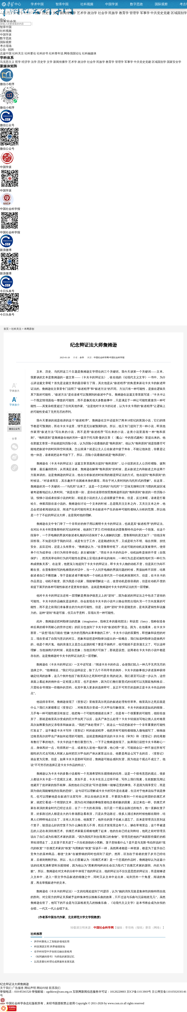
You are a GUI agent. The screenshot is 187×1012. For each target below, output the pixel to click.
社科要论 (30, 53)
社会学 (91, 61)
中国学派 (111, 4)
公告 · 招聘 (7, 49)
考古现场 (6, 45)
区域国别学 (159, 61)
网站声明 (30, 987)
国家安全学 (174, 61)
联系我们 (54, 987)
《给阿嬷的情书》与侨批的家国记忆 (54, 956)
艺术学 (72, 61)
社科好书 (42, 53)
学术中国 (37, 4)
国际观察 (161, 4)
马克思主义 (7, 61)
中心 (18, 4)
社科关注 (18, 53)
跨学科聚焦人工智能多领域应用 (51, 941)
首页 (6, 329)
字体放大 (14, 390)
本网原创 (29, 329)
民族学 (100, 61)
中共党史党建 (142, 61)
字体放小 (14, 404)
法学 (34, 61)
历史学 (41, 61)
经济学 (26, 61)
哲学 (18, 61)
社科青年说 (56, 53)
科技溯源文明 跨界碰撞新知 (49, 946)
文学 (50, 61)
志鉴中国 (6, 53)
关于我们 (6, 987)
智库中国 (62, 4)
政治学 (82, 61)
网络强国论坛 (72, 53)
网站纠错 (42, 987)
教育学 (110, 61)
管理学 (119, 61)
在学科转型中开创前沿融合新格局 (53, 951)
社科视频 (86, 4)
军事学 (128, 61)
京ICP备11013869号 (139, 991)
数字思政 (136, 4)
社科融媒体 (89, 53)
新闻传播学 (60, 61)
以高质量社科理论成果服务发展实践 (54, 961)
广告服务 (18, 987)
